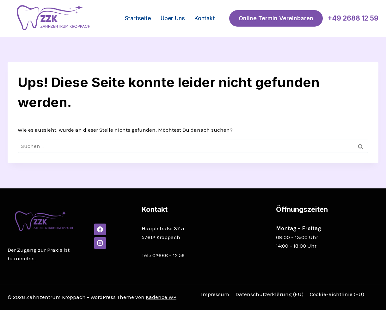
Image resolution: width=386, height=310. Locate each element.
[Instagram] (100, 243)
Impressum (215, 294)
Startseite (138, 18)
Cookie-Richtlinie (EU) (337, 294)
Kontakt (204, 18)
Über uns (173, 18)
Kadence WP (161, 297)
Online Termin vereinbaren (276, 18)
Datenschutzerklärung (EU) (269, 294)
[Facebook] (100, 229)
